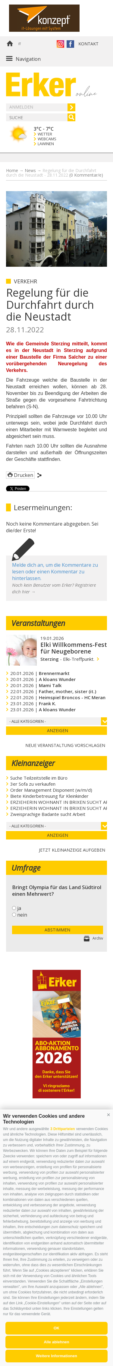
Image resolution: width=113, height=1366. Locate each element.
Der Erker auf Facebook (70, 44)
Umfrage (25, 867)
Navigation (28, 59)
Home (9, 43)
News (30, 170)
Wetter (45, 134)
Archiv (98, 938)
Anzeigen (57, 730)
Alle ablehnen (56, 1342)
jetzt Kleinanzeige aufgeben (72, 849)
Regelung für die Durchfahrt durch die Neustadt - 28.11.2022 (54, 173)
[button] (108, 1114)
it (19, 44)
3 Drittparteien (62, 1129)
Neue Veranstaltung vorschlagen (65, 744)
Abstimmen (57, 930)
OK (57, 1328)
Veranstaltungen (38, 623)
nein (22, 914)
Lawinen (46, 144)
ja (19, 908)
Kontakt (88, 44)
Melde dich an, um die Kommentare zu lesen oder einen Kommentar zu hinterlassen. (55, 572)
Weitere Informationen (56, 1356)
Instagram (60, 44)
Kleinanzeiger (33, 763)
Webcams (47, 139)
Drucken (23, 475)
